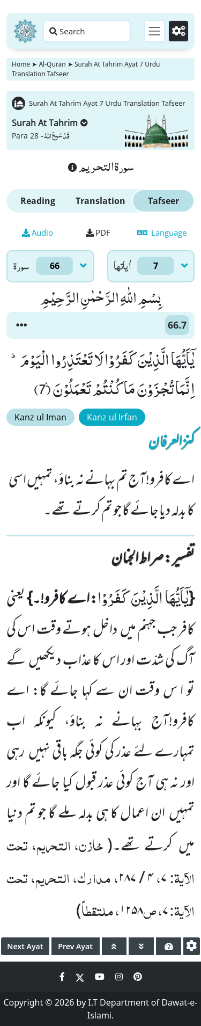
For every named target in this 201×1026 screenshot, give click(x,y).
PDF (98, 232)
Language (162, 232)
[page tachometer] (168, 946)
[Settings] (178, 31)
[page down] (141, 946)
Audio (37, 232)
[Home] (25, 31)
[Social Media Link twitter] (81, 977)
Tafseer (163, 201)
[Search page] (87, 31)
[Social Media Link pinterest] (137, 977)
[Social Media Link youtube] (101, 977)
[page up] (114, 946)
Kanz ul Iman (40, 417)
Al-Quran (52, 64)
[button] (21, 325)
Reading (37, 201)
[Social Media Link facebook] (63, 977)
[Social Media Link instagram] (120, 977)
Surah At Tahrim (50, 123)
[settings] (191, 946)
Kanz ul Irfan (112, 417)
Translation (100, 201)
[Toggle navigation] (154, 31)
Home (21, 64)
